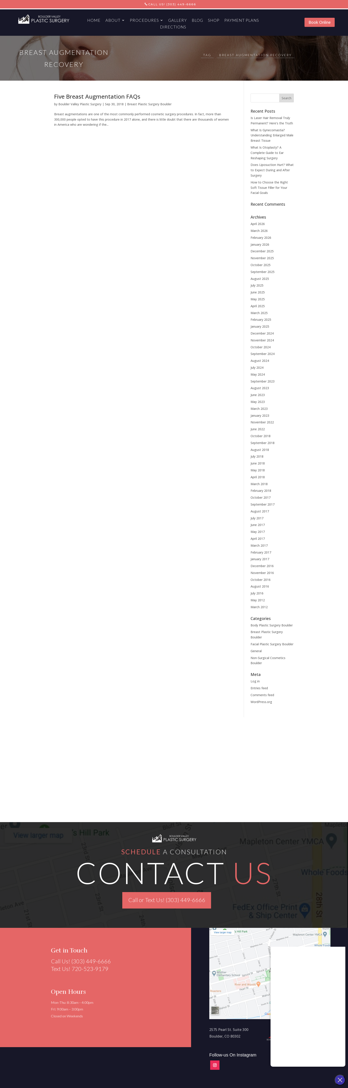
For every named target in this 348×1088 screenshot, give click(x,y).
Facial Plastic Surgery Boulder (272, 644)
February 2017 (261, 552)
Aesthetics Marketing (36, 1044)
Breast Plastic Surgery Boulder (149, 104)
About (113, 21)
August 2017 (260, 511)
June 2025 (258, 292)
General (256, 651)
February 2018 (261, 490)
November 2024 (262, 340)
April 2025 (258, 306)
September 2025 (263, 272)
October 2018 (261, 436)
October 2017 (261, 497)
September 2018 (263, 443)
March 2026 (259, 231)
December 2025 (262, 251)
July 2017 (257, 518)
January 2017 (260, 559)
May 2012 (258, 600)
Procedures (144, 21)
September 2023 (263, 381)
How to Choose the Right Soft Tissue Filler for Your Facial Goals (269, 187)
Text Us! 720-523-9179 (77, 968)
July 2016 (257, 593)
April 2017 (258, 538)
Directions (173, 27)
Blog (197, 21)
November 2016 (262, 573)
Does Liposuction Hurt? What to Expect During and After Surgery (272, 170)
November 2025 (262, 258)
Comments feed (262, 695)
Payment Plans (241, 21)
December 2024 (262, 333)
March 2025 (259, 313)
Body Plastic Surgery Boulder (272, 625)
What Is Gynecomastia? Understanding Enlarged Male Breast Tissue (272, 135)
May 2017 (258, 532)
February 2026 (261, 237)
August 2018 (260, 450)
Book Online (319, 22)
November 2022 (262, 422)
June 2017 (258, 525)
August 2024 (260, 361)
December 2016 (262, 566)
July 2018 (257, 456)
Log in (255, 681)
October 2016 (261, 580)
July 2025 (257, 285)
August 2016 (260, 586)
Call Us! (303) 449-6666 (172, 4)
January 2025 (260, 326)
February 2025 (261, 319)
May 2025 (258, 299)
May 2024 (258, 374)
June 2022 (258, 429)
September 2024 (263, 354)
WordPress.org (261, 702)
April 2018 (258, 477)
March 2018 (259, 484)
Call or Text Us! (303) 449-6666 (166, 900)
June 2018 (258, 463)
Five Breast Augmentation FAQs (97, 96)
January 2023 (260, 415)
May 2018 (258, 470)
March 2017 (259, 545)
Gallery (177, 21)
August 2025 (260, 279)
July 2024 (257, 367)
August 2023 (260, 388)
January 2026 (260, 244)
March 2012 (259, 607)
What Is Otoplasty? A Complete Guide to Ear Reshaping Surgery (267, 152)
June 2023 (258, 395)
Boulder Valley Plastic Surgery (79, 104)
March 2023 (259, 409)
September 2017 (263, 504)
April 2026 (258, 224)
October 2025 (261, 265)
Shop (213, 21)
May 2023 (258, 402)
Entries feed (259, 688)
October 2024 (261, 347)
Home (94, 21)
